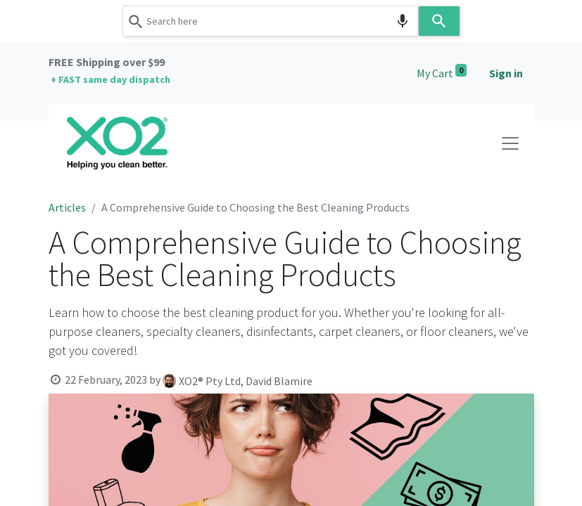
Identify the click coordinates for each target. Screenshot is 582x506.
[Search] (439, 21)
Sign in (506, 73)
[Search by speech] (403, 21)
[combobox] (270, 21)
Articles (67, 207)
